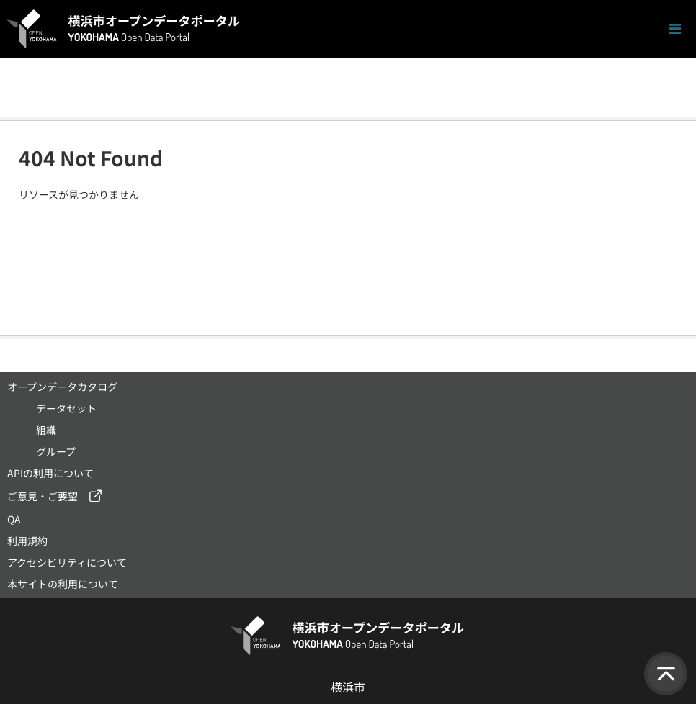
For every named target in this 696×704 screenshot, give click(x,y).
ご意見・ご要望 (42, 496)
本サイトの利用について (62, 584)
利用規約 (27, 540)
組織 (46, 430)
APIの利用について (50, 473)
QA (14, 519)
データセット (66, 408)
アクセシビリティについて (67, 562)
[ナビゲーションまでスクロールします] (675, 29)
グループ (56, 451)
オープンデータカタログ (62, 386)
